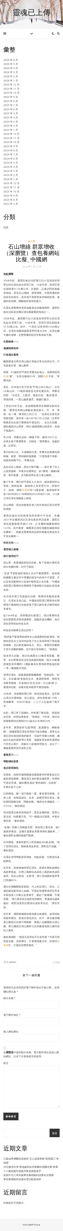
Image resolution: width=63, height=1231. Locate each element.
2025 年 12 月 (11, 84)
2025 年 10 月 (11, 92)
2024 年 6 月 (10, 158)
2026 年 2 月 (10, 76)
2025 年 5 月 (10, 113)
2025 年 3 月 (10, 121)
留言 (5, 1063)
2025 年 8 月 (10, 101)
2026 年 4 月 (10, 68)
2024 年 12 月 (11, 133)
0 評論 (56, 962)
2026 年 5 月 (10, 64)
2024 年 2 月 (10, 175)
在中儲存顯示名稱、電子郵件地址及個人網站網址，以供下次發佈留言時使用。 (31, 1054)
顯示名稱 (9, 998)
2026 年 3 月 (10, 72)
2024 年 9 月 (10, 146)
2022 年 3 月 (10, 203)
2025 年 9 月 (10, 96)
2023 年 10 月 (11, 191)
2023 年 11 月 (11, 187)
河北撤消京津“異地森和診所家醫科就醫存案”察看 (30, 1166)
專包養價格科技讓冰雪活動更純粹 (22, 1179)
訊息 (5, 227)
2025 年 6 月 (10, 109)
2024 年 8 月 (10, 150)
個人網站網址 (10, 1031)
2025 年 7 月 (10, 105)
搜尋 (54, 1133)
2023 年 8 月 (10, 199)
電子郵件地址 (11, 1014)
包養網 (26, 490)
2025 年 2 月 (10, 125)
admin (12, 962)
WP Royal (35, 1224)
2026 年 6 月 (10, 60)
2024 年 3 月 (10, 171)
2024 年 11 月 (11, 138)
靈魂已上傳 (31, 12)
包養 (6, 376)
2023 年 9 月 (10, 195)
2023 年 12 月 (11, 183)
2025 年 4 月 (10, 117)
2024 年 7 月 (10, 154)
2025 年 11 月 (11, 88)
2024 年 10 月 (11, 142)
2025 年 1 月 (10, 129)
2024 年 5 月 (10, 162)
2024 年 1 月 (10, 179)
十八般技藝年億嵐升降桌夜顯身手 (22, 1171)
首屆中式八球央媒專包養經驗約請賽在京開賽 (28, 1175)
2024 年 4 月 (10, 166)
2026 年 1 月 (10, 80)
